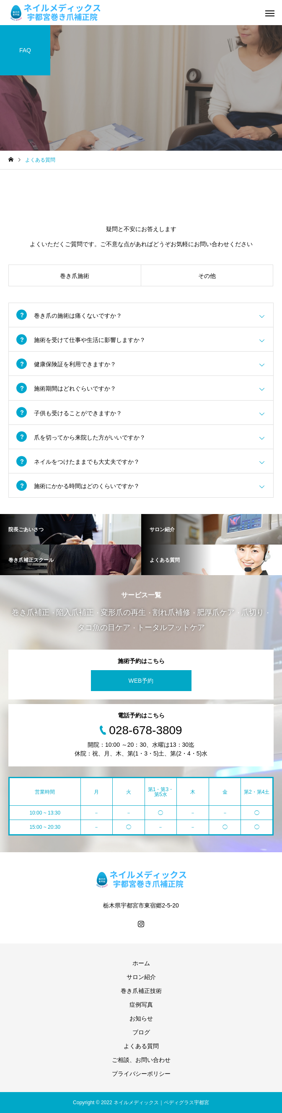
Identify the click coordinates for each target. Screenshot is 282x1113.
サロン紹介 (141, 977)
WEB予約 (141, 680)
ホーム (141, 963)
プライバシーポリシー (141, 1073)
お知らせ (141, 1018)
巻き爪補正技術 (141, 990)
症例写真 (141, 1004)
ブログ (141, 1032)
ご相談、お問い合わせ (141, 1059)
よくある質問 (141, 1046)
